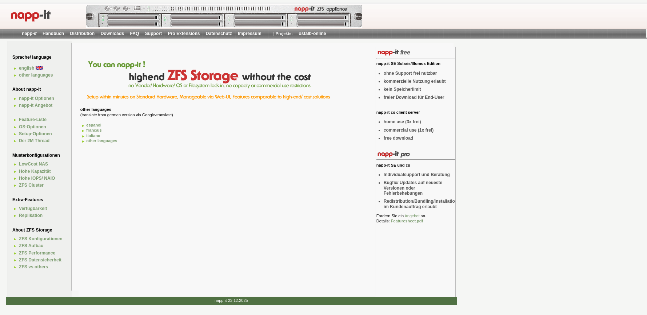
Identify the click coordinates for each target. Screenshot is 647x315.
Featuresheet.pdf (407, 221)
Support (153, 33)
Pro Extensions (184, 33)
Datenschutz (219, 33)
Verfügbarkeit (33, 208)
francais (93, 130)
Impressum (249, 33)
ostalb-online (312, 33)
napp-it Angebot (35, 105)
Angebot (411, 216)
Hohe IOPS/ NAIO (37, 178)
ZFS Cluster (31, 185)
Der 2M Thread (34, 140)
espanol (93, 125)
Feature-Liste (33, 119)
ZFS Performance (37, 253)
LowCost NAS (33, 164)
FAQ (134, 33)
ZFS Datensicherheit (40, 259)
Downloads (112, 33)
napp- (29, 33)
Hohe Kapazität (35, 171)
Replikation (31, 215)
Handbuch (53, 33)
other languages (36, 75)
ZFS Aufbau (31, 245)
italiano (93, 135)
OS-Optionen (32, 126)
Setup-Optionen (35, 133)
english (31, 68)
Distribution (82, 33)
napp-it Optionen (36, 98)
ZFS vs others (33, 266)
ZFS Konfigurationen (41, 238)
